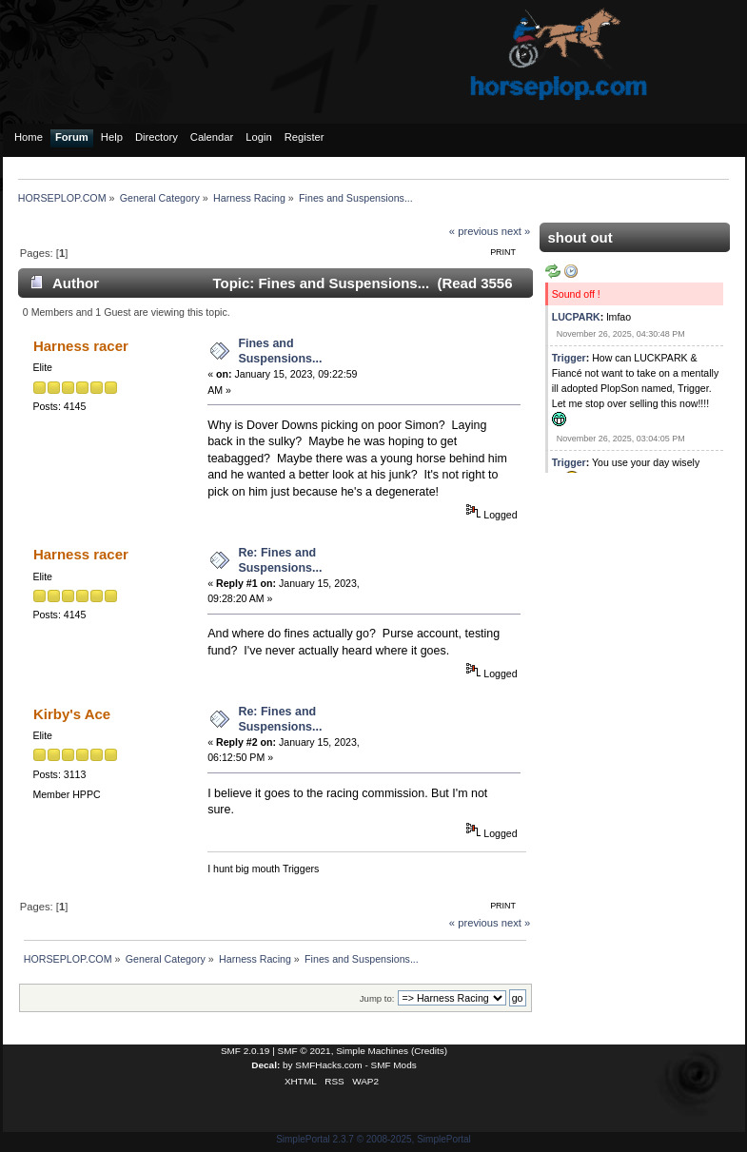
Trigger (569, 357)
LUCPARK (576, 316)
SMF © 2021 (304, 1050)
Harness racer (80, 346)
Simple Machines (372, 1050)
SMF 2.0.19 (245, 1050)
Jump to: (377, 998)
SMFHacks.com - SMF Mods (355, 1065)
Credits (429, 1050)
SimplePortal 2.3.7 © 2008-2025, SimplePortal (373, 1139)
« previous (474, 231)
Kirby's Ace (71, 714)
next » (516, 231)
